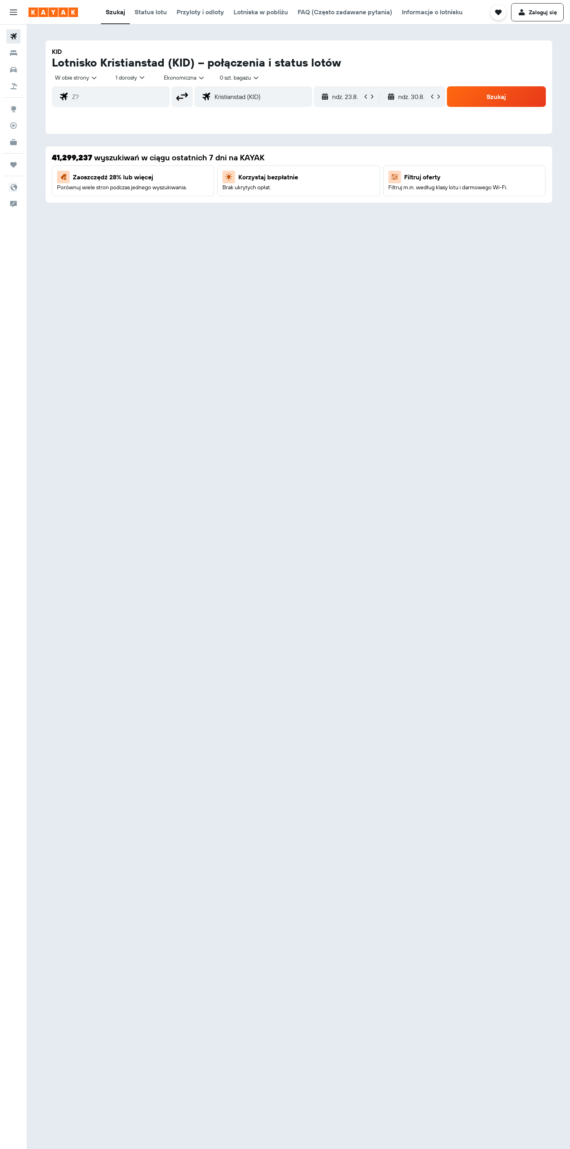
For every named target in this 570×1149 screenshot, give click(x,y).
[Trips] (13, 165)
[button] (13, 12)
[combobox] (76, 78)
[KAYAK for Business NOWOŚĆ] (13, 142)
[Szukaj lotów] (13, 36)
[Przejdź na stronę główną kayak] (53, 12)
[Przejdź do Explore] (13, 109)
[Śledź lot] (13, 125)
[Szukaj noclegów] (13, 53)
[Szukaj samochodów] (13, 70)
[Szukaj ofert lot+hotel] (13, 86)
